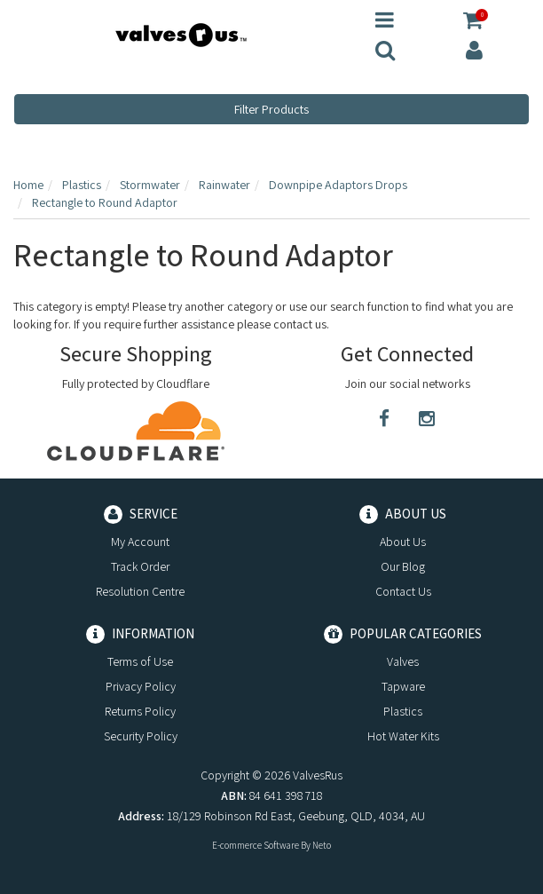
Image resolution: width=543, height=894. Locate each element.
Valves (403, 661)
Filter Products (271, 109)
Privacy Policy (141, 686)
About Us (403, 542)
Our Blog (403, 566)
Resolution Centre (140, 591)
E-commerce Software (255, 845)
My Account (140, 542)
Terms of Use (140, 661)
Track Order (140, 566)
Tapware (403, 686)
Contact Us (403, 591)
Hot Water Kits (403, 736)
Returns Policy (140, 711)
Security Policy (140, 736)
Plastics (402, 711)
